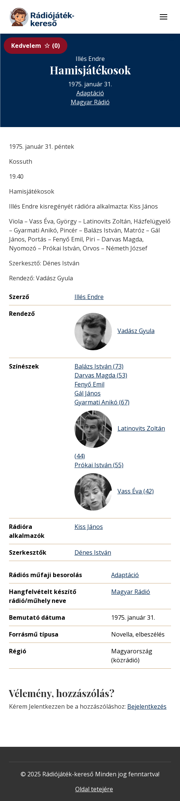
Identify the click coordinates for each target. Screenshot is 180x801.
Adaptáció (90, 93)
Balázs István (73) (98, 366)
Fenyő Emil (89, 384)
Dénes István (92, 552)
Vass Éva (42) (114, 492)
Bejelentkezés (147, 706)
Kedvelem (35, 45)
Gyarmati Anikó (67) (101, 402)
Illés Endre (89, 297)
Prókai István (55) (98, 465)
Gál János (87, 393)
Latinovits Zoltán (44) (119, 435)
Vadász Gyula (114, 331)
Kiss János (88, 527)
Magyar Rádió (90, 102)
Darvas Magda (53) (100, 375)
